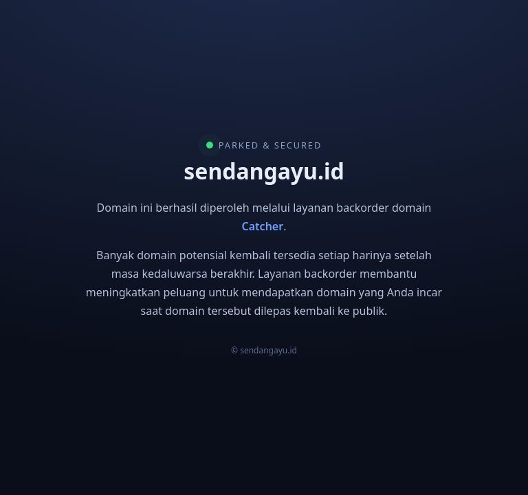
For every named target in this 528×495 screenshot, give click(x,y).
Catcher (263, 226)
